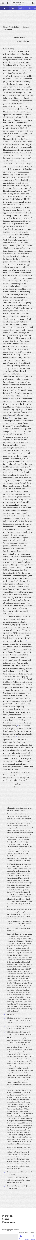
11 (9, 398)
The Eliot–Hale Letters (18, 2)
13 (26, 641)
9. (4, 1032)
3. (4, 864)
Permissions (7, 1216)
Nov (13, 8)
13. (4, 1172)
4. (4, 909)
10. (4, 1038)
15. (4, 1186)
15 (16, 736)
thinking (30, 1232)
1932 (4, 8)
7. (4, 1018)
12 (9, 417)
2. (4, 814)
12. (4, 1147)
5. (4, 934)
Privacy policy (8, 1222)
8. (4, 1026)
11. (4, 1090)
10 (21, 392)
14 (17, 725)
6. (4, 1014)
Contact (6, 1219)
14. (4, 1178)
